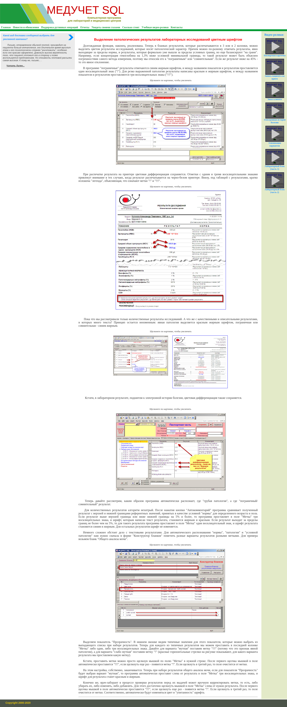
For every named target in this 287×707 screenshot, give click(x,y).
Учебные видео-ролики (154, 27)
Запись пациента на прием (275, 69)
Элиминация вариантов (274, 136)
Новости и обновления (26, 27)
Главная (6, 27)
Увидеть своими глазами (106, 27)
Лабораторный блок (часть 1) (275, 159)
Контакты (176, 27)
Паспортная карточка (275, 47)
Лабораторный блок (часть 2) (275, 183)
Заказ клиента (274, 91)
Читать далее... (15, 65)
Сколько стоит (130, 27)
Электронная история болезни (275, 113)
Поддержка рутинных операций (59, 27)
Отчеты (84, 27)
